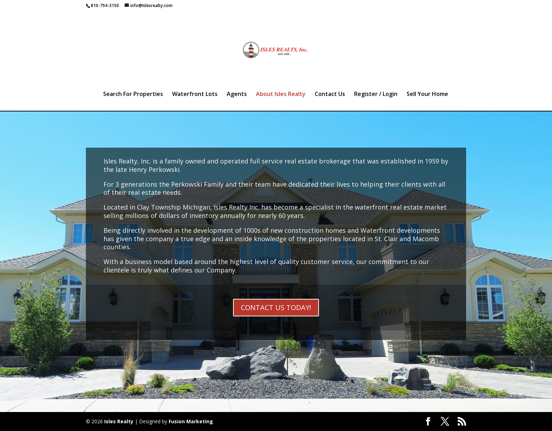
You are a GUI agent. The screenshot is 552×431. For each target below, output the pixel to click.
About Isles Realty (281, 94)
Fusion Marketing (191, 421)
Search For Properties (133, 94)
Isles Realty (118, 421)
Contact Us (330, 94)
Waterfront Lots (195, 94)
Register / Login (375, 94)
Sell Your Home (427, 94)
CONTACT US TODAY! (276, 307)
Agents (237, 94)
